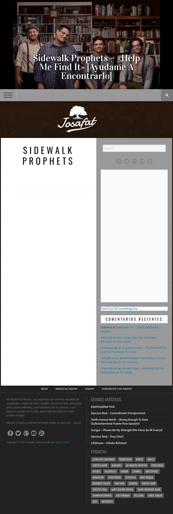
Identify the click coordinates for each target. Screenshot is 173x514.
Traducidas (125, 459)
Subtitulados (100, 465)
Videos (139, 459)
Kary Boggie (146, 477)
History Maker (62, 442)
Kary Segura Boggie (122, 489)
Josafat (90, 389)
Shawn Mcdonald (102, 495)
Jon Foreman (123, 495)
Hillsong (139, 495)
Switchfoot (151, 471)
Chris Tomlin (155, 495)
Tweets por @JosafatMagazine (119, 308)
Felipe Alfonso (109, 368)
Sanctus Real (100, 489)
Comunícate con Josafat (117, 389)
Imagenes (117, 465)
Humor (124, 471)
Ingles (150, 459)
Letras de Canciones (104, 459)
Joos (95, 501)
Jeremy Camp (149, 483)
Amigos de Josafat (66, 389)
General (133, 483)
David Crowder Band (149, 489)
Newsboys (107, 501)
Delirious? (110, 471)
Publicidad (157, 465)
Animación (98, 477)
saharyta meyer (110, 358)
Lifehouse (130, 477)
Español (136, 471)
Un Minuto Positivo (136, 465)
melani (105, 337)
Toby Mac (119, 483)
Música (96, 471)
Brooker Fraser (101, 483)
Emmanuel (107, 348)
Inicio (44, 389)
